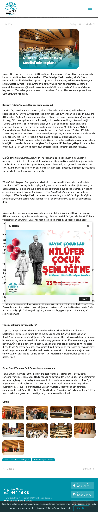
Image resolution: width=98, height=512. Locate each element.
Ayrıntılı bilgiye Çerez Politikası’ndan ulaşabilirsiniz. (49, 510)
